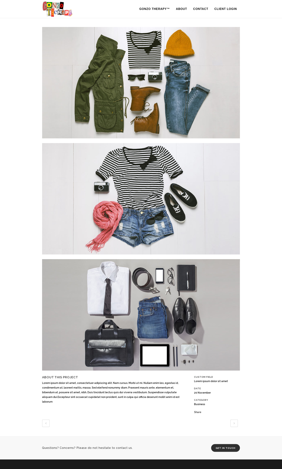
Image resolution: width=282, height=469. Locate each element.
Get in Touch (225, 448)
